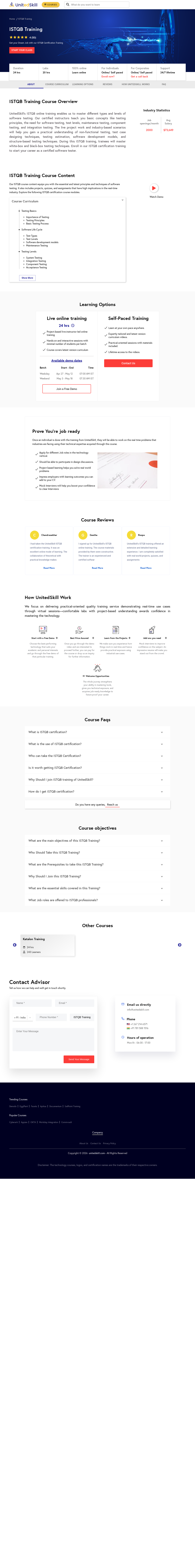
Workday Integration (48, 1122)
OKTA (33, 1122)
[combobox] (14, 1017)
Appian (24, 1122)
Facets (34, 1106)
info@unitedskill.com (138, 1009)
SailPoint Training (72, 1106)
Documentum (55, 1106)
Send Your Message (79, 1059)
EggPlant (24, 1106)
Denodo (13, 1106)
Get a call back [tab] (139, 76)
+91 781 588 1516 (137, 1028)
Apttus (43, 1106)
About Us (83, 1143)
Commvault (66, 1122)
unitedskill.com (96, 1153)
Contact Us (95, 1143)
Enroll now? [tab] (108, 76)
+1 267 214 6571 (137, 1024)
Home (12, 18)
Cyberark (13, 1122)
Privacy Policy (109, 1143)
